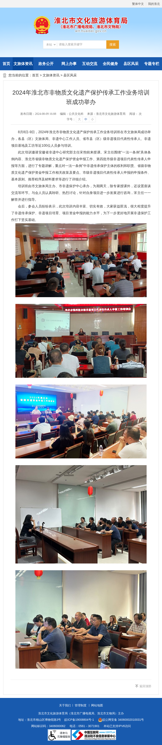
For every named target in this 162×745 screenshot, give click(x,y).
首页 (6, 64)
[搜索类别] (50, 44)
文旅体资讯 (23, 64)
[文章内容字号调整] (81, 119)
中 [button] (85, 119)
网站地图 (97, 705)
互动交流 (89, 64)
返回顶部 (145, 686)
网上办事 (69, 64)
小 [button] (92, 119)
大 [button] (79, 119)
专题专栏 (151, 64)
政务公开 (46, 64)
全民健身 (110, 64)
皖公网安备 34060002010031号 (121, 720)
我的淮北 (154, 3)
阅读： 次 (135, 113)
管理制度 (80, 705)
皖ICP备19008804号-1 (79, 719)
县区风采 (131, 64)
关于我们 (65, 705)
